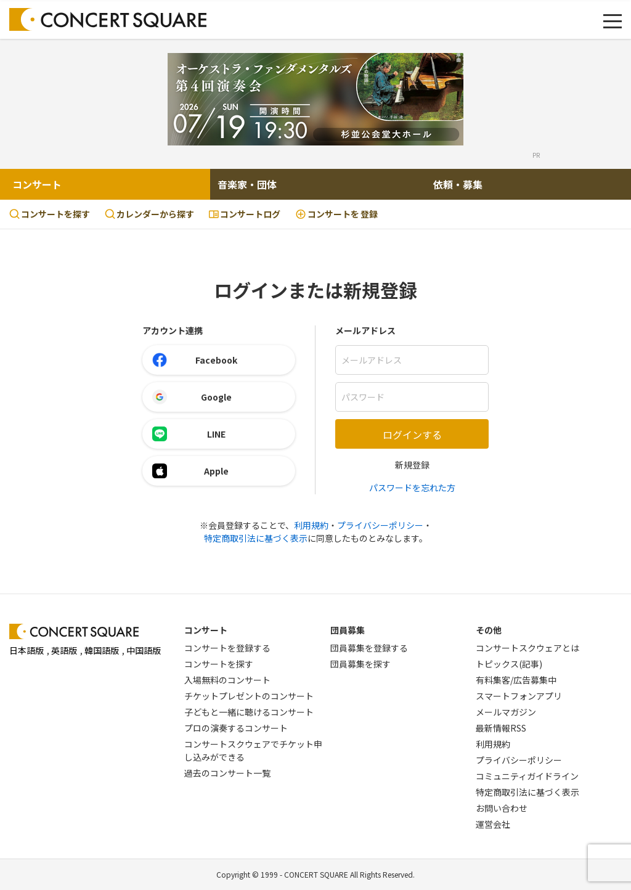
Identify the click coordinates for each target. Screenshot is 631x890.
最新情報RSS (501, 728)
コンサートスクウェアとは (527, 648)
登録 (336, 214)
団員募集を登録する (369, 648)
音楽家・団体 (247, 184)
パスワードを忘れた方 (412, 487)
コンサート (37, 184)
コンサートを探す (49, 214)
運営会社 (493, 824)
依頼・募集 (457, 184)
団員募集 (347, 630)
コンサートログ (244, 214)
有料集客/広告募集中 (516, 680)
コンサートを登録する (227, 648)
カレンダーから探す (149, 214)
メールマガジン (506, 712)
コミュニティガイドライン (527, 776)
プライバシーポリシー (380, 525)
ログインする (412, 434)
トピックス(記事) (509, 664)
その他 (489, 630)
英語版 (64, 650)
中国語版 (143, 650)
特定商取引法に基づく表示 (255, 538)
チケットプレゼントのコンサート (249, 696)
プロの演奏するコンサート (236, 728)
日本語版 (26, 650)
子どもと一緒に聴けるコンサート (249, 712)
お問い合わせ (501, 808)
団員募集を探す (360, 664)
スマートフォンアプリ (519, 696)
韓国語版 (101, 650)
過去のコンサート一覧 (227, 773)
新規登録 (412, 465)
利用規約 (311, 525)
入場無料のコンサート (227, 680)
